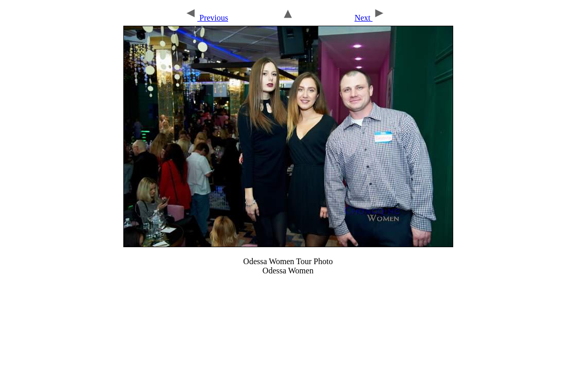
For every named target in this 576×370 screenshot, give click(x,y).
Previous (206, 17)
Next (370, 17)
